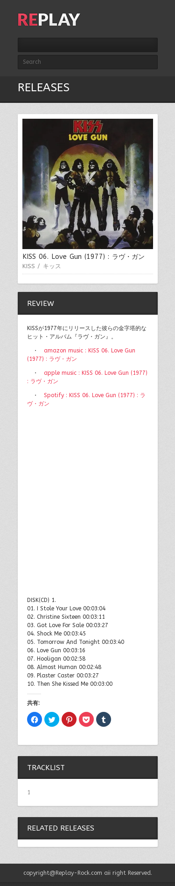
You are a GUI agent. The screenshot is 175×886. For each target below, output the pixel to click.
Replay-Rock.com (79, 873)
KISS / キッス (42, 266)
